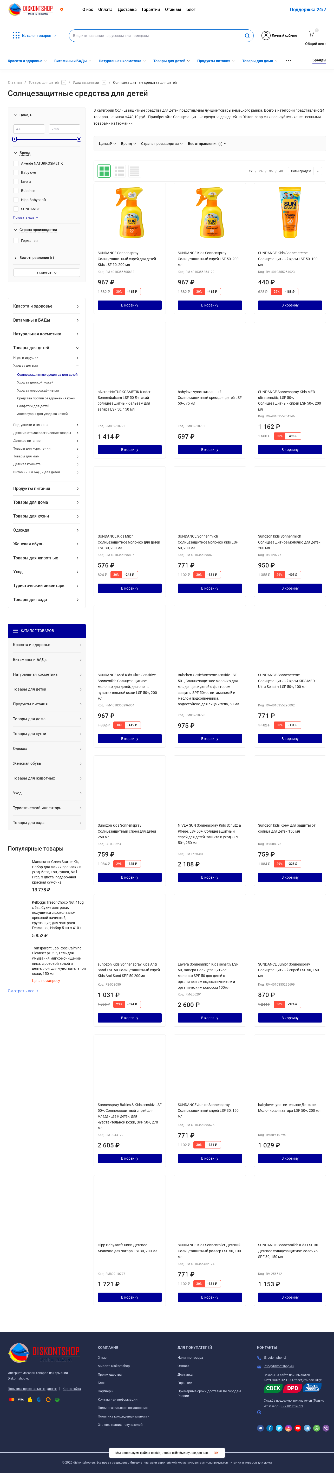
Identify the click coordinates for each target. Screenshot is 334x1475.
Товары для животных (35, 557)
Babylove (24, 172)
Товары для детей (44, 82)
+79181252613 (292, 1406)
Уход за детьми (86, 82)
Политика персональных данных (32, 1389)
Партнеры (105, 1391)
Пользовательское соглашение (123, 1408)
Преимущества (110, 1374)
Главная (15, 82)
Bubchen (24, 190)
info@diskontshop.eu (279, 1366)
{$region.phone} (275, 1357)
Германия (25, 240)
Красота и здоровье (33, 306)
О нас (102, 1357)
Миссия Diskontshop (114, 1366)
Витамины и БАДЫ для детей (36, 472)
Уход (18, 571)
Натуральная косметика (37, 333)
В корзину (129, 305)
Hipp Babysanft (29, 199)
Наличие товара (190, 1357)
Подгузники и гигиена (30, 425)
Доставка (185, 1374)
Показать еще (25, 217)
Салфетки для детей (33, 406)
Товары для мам (26, 456)
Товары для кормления (31, 448)
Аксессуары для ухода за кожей (42, 414)
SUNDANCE (26, 209)
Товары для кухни (31, 516)
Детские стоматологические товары (42, 433)
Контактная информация (117, 1399)
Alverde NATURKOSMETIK (38, 163)
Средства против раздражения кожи (46, 398)
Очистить (46, 273)
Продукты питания (31, 488)
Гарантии (185, 1383)
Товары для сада (30, 599)
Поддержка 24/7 (308, 9)
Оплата (183, 1366)
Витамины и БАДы (31, 320)
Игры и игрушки (25, 358)
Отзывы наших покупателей (120, 1425)
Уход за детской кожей (35, 382)
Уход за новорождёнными (38, 390)
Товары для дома (30, 502)
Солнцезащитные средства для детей (47, 374)
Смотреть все (23, 991)
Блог (101, 1383)
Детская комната (27, 464)
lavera (22, 181)
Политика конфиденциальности (123, 1416)
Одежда (21, 530)
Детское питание (27, 441)
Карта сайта (72, 1389)
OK (216, 1453)
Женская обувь (28, 543)
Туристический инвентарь (38, 585)
